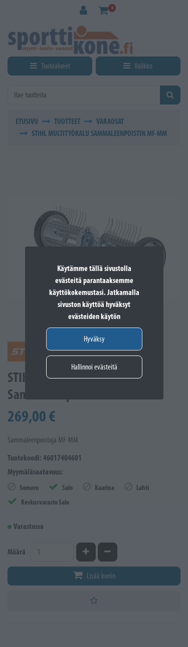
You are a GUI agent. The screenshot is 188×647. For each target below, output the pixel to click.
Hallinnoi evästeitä (94, 367)
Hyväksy (94, 339)
